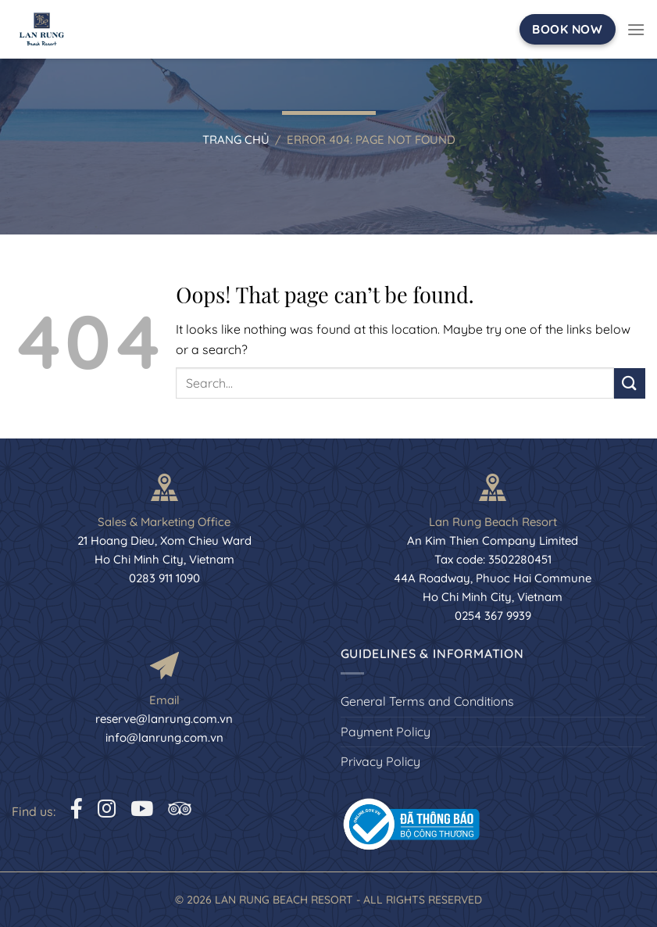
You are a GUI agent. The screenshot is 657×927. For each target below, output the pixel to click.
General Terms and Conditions (427, 701)
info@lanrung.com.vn (164, 737)
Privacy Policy (380, 761)
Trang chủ (236, 139)
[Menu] (636, 29)
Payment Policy (385, 731)
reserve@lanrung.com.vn (164, 718)
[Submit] (629, 383)
